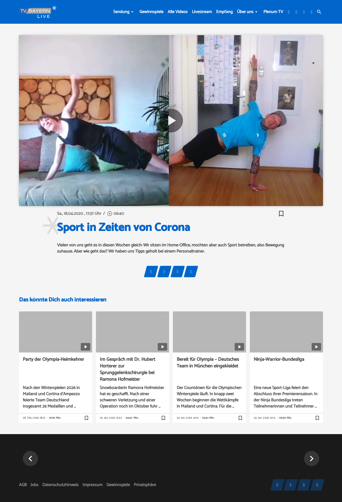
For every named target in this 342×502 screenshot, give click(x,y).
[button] (311, 458)
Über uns (245, 12)
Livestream (202, 12)
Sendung (121, 12)
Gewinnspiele (151, 12)
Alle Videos (178, 12)
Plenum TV (273, 12)
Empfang (224, 12)
